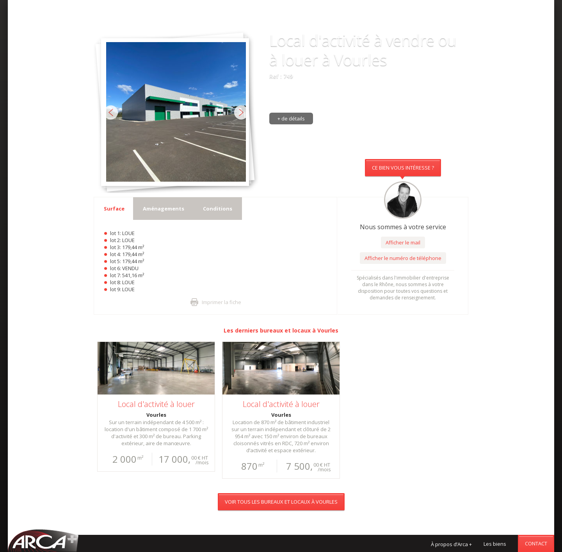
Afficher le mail (403, 242)
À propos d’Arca (451, 544)
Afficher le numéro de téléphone (403, 258)
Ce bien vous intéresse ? (403, 167)
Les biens (495, 543)
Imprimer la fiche (221, 302)
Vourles (327, 330)
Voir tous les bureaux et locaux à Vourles (281, 21)
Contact (536, 543)
